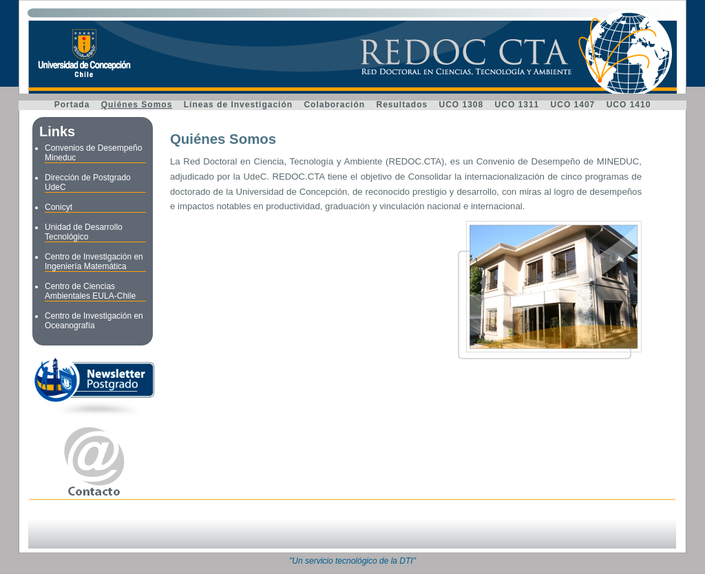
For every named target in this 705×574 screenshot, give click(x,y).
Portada (72, 104)
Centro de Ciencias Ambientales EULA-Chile (90, 291)
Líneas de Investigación (238, 104)
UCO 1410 (629, 104)
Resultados (402, 104)
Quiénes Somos (137, 104)
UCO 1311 (517, 104)
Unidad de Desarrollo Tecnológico (84, 232)
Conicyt (58, 207)
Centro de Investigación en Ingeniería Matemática (94, 261)
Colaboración (334, 104)
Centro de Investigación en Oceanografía (94, 320)
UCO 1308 (461, 104)
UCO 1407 (573, 104)
